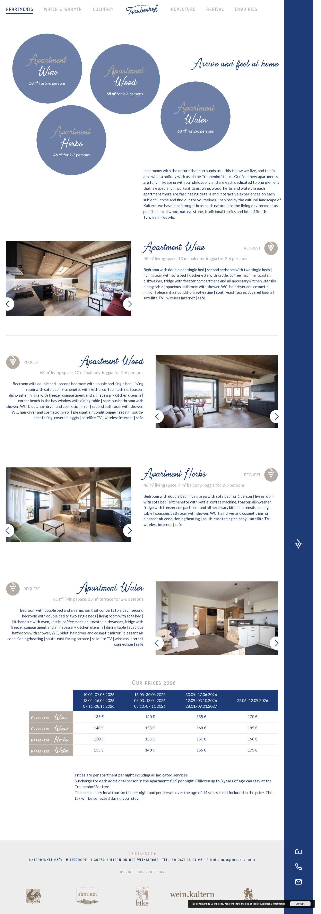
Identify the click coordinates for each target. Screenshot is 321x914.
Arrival (215, 13)
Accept (300, 903)
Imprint (125, 871)
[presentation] (7, 304)
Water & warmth (63, 13)
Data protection (151, 871)
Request (260, 248)
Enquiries (246, 13)
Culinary (103, 13)
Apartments (19, 13)
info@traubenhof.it (238, 859)
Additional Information (273, 904)
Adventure (183, 13)
